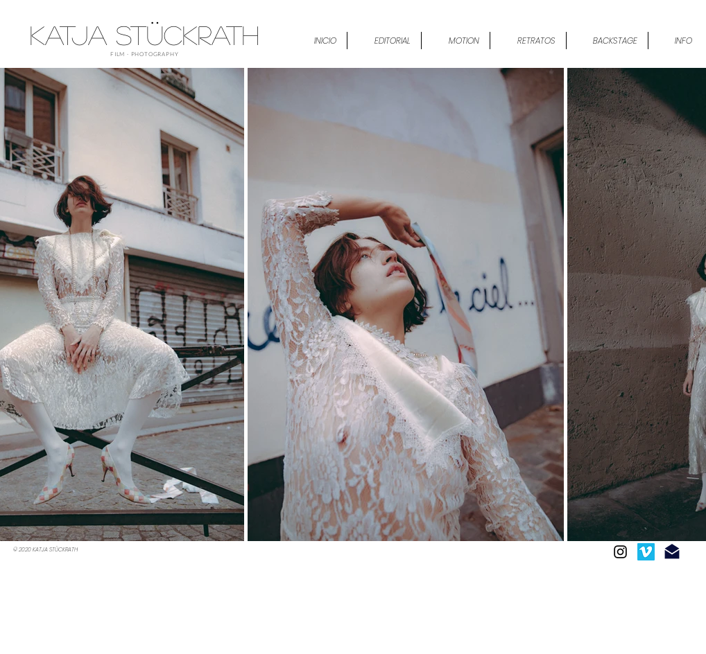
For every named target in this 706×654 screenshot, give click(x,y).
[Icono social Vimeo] (646, 551)
